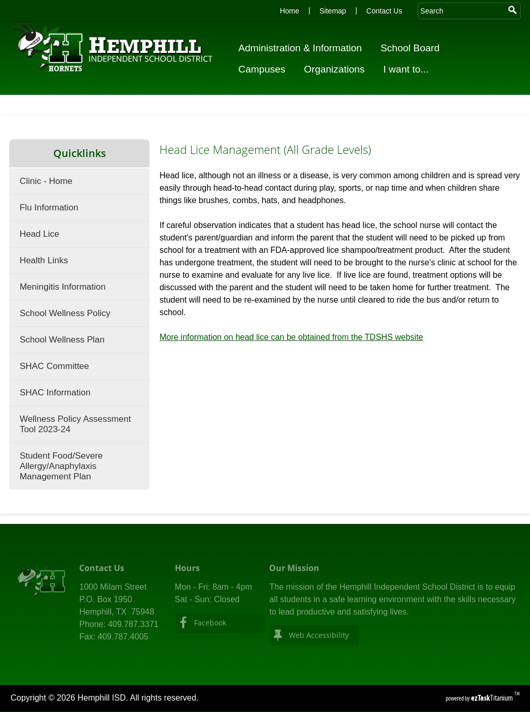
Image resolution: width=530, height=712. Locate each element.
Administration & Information (303, 47)
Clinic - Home (46, 181)
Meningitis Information (63, 287)
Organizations (337, 69)
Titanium (492, 698)
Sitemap (332, 11)
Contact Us (384, 11)
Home (289, 11)
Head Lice (40, 234)
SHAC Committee (54, 366)
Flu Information (49, 207)
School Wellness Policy (65, 313)
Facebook (210, 623)
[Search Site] (461, 11)
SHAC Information (55, 392)
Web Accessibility (319, 635)
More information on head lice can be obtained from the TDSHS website (291, 337)
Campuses (264, 69)
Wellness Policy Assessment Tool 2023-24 (75, 424)
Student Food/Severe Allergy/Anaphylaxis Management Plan (61, 466)
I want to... (409, 69)
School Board (413, 47)
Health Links (44, 260)
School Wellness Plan (62, 340)
